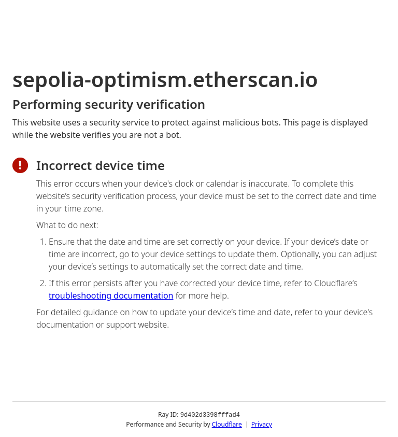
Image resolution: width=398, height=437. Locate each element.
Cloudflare (227, 423)
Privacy (261, 423)
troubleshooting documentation (111, 295)
